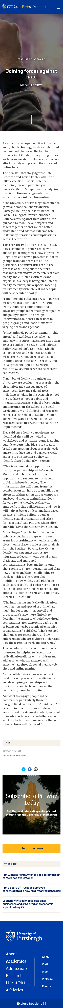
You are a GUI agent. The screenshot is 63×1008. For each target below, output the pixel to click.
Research (14, 975)
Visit (45, 964)
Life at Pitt (15, 983)
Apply (45, 957)
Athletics (14, 990)
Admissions (17, 968)
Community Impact (12, 751)
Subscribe (28, 848)
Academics (16, 961)
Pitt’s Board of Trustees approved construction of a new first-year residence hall (31, 889)
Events (46, 986)
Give (45, 971)
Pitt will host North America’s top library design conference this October (31, 876)
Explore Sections (29, 1003)
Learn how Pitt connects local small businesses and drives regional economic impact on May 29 (28, 904)
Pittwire (47, 979)
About (11, 954)
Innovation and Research (15, 755)
